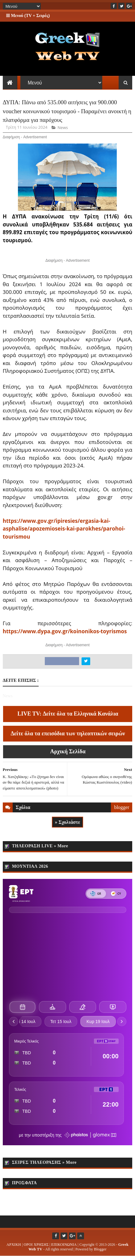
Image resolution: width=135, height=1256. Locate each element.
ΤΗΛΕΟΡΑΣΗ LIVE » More (40, 846)
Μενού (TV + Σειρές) (28, 15)
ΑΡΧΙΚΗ (13, 1244)
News (62, 127)
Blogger (100, 1249)
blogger (121, 807)
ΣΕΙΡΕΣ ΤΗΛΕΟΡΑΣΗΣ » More (44, 1162)
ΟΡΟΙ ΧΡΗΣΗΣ (36, 1244)
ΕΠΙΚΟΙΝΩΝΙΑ (64, 1244)
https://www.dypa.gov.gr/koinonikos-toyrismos (65, 631)
